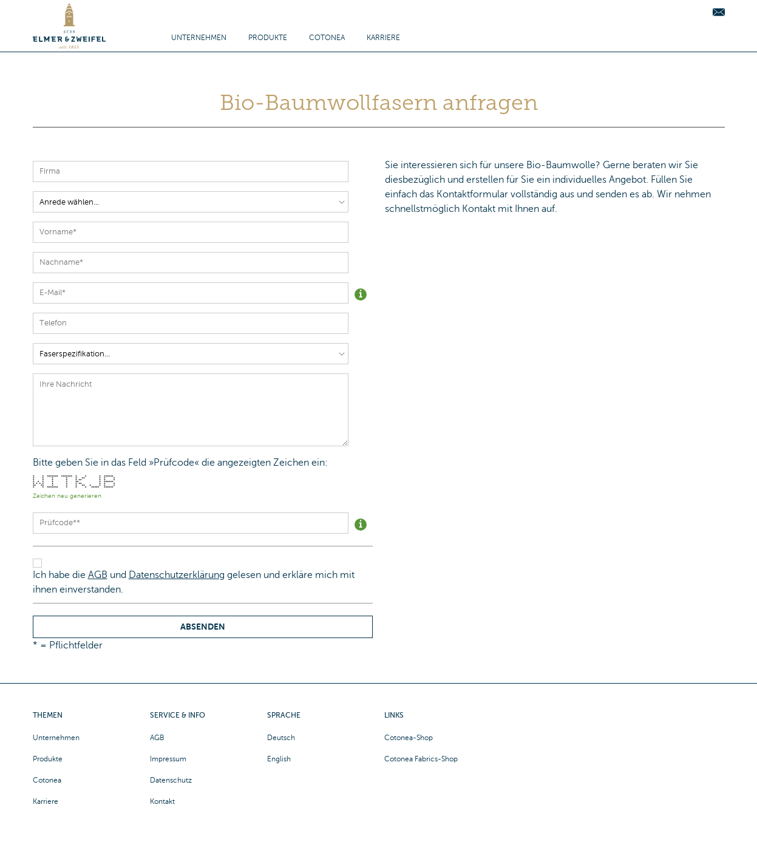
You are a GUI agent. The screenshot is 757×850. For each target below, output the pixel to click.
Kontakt (162, 801)
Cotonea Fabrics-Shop (421, 759)
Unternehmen (198, 37)
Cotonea (327, 37)
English (279, 759)
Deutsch (281, 737)
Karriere (383, 37)
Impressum (168, 759)
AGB (97, 575)
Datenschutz (171, 780)
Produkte (267, 37)
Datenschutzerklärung (177, 575)
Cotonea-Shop (408, 737)
